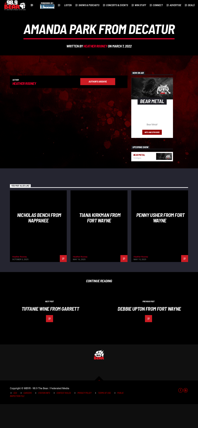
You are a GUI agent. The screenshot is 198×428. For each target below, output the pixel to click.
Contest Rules (64, 416)
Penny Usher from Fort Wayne (160, 241)
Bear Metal (139, 178)
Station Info (44, 416)
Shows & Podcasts (89, 5)
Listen (68, 5)
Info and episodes (152, 156)
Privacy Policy (84, 416)
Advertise (175, 5)
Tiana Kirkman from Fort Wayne (99, 241)
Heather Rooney (95, 58)
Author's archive (98, 105)
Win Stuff (140, 5)
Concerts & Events (117, 5)
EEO (15, 416)
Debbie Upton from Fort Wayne (149, 332)
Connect (158, 5)
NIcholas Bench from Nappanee (39, 241)
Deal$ (191, 5)
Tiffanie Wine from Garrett (50, 332)
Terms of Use (104, 416)
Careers (27, 416)
